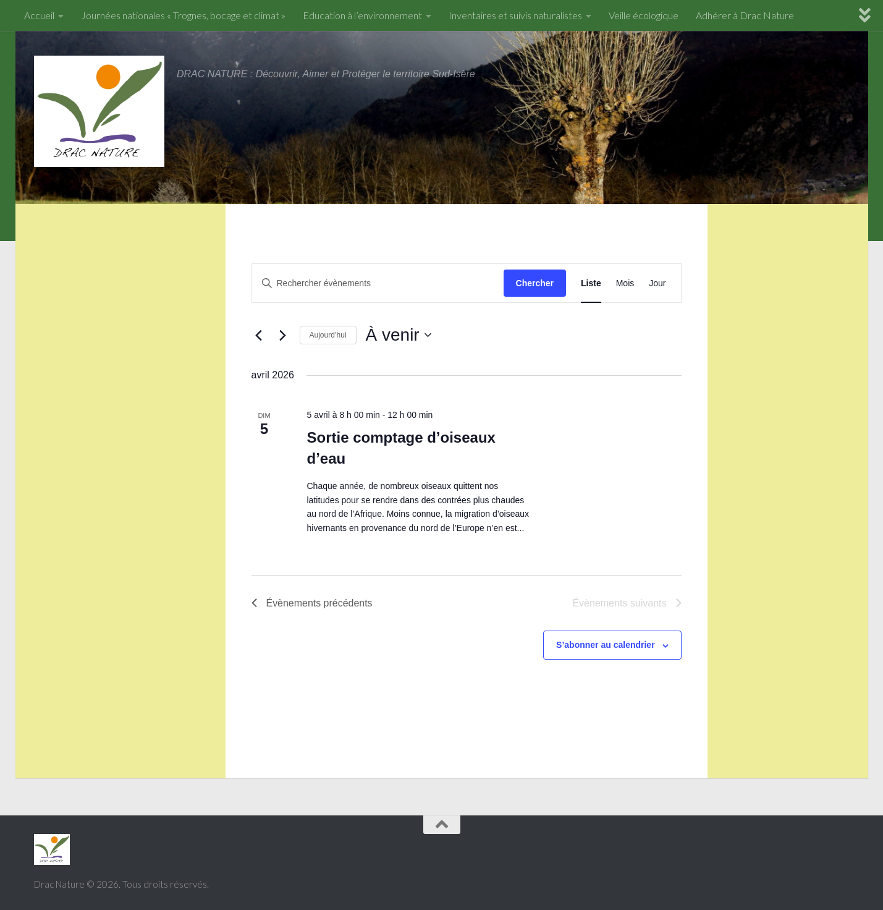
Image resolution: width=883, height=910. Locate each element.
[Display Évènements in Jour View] (657, 283)
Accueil (39, 15)
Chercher (535, 283)
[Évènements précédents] (258, 335)
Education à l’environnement (362, 15)
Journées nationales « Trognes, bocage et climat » (183, 15)
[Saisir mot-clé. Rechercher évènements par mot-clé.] (378, 283)
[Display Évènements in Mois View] (625, 283)
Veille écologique (643, 15)
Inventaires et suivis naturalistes (515, 15)
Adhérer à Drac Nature (745, 15)
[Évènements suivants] (283, 335)
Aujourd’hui (328, 335)
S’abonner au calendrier (605, 645)
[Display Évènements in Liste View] (591, 283)
